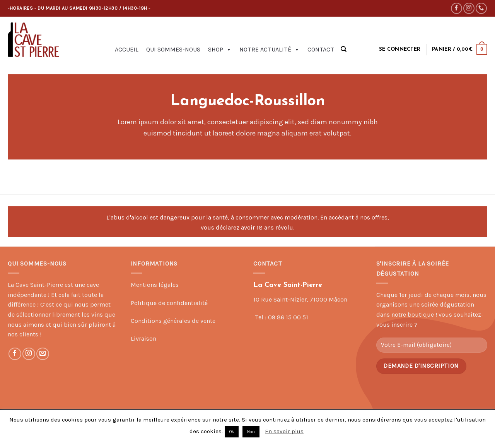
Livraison (143, 338)
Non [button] (251, 431)
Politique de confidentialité (169, 303)
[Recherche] (343, 49)
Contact (320, 49)
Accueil (126, 49)
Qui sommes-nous (173, 49)
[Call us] (481, 8)
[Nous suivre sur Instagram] (469, 8)
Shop (220, 49)
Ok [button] (231, 431)
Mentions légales (155, 284)
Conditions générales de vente (173, 320)
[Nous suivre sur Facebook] (456, 8)
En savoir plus (284, 431)
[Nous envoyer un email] (42, 354)
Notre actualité (269, 49)
